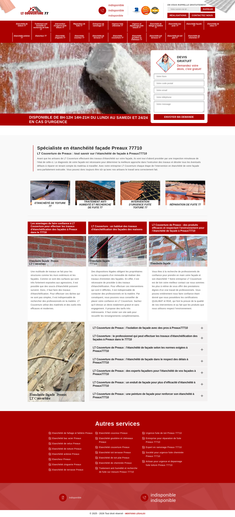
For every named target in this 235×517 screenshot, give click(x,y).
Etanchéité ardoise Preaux (65, 454)
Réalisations (178, 15)
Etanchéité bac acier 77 (175, 25)
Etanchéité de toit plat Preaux (114, 457)
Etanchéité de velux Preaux (66, 443)
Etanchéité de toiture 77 (22, 25)
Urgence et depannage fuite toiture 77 (136, 26)
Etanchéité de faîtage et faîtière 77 (156, 26)
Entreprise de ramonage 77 (98, 25)
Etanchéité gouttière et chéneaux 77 (136, 38)
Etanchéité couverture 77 (117, 37)
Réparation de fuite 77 (79, 25)
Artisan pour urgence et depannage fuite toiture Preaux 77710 (164, 463)
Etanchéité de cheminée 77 (194, 37)
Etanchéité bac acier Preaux (66, 438)
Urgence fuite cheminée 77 (117, 25)
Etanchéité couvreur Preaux (113, 433)
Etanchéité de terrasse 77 (98, 37)
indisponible (116, 5)
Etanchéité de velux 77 (213, 25)
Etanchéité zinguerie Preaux (66, 464)
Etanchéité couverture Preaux (114, 447)
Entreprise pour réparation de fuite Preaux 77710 (163, 440)
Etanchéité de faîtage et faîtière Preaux (72, 433)
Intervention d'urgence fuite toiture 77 (60, 26)
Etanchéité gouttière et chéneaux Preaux (116, 440)
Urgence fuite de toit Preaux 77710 (164, 433)
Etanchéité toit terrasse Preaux (115, 452)
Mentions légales (135, 514)
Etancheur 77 (41, 36)
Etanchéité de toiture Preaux (67, 449)
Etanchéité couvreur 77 (79, 37)
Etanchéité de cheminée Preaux (115, 463)
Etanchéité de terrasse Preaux (67, 469)
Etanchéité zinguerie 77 (60, 37)
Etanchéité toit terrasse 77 (156, 37)
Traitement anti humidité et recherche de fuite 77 (41, 26)
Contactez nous (202, 15)
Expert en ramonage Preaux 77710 (164, 447)
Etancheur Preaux (61, 459)
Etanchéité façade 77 (194, 25)
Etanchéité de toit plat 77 (175, 37)
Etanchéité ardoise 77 (22, 37)
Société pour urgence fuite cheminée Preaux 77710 (165, 454)
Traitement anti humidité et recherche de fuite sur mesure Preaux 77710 (118, 470)
